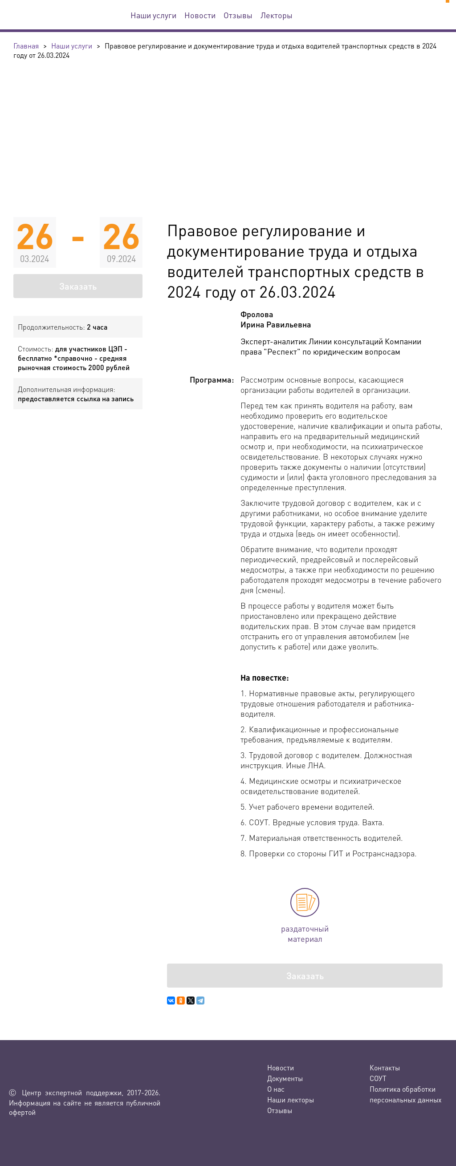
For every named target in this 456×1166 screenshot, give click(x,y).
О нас (276, 1088)
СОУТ (378, 1078)
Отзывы (238, 15)
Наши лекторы (290, 1099)
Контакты (385, 1067)
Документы (285, 1078)
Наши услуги (153, 15)
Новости (200, 15)
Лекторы (277, 15)
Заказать (78, 286)
